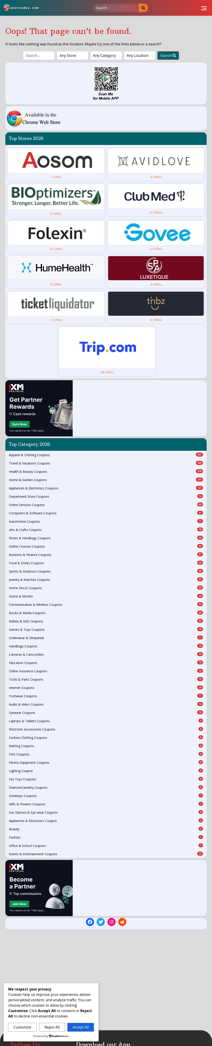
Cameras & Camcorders (106, 654)
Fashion (106, 837)
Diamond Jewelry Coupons (106, 787)
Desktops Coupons (106, 795)
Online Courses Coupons (106, 546)
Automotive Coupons (106, 521)
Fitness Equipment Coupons (106, 762)
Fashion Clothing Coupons (106, 737)
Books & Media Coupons (106, 613)
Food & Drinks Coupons (106, 563)
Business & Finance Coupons (106, 554)
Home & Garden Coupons (106, 479)
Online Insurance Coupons (106, 671)
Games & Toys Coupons (106, 629)
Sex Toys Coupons (106, 779)
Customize (22, 1027)
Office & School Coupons (106, 845)
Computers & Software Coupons (106, 513)
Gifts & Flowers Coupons (106, 804)
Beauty (106, 829)
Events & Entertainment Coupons (106, 854)
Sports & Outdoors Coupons (106, 571)
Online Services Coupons (106, 504)
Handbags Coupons (106, 646)
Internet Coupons (106, 687)
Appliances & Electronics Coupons (106, 488)
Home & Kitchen (106, 596)
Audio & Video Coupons (106, 704)
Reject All (51, 1027)
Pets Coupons (106, 754)
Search (168, 55)
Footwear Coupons (106, 696)
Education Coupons (106, 662)
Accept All (81, 1027)
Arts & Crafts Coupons (106, 529)
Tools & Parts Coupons (106, 679)
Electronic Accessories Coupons (106, 729)
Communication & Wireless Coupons (106, 604)
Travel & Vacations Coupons (106, 463)
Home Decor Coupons (106, 588)
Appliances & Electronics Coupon (106, 820)
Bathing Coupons (106, 746)
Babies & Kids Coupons (106, 621)
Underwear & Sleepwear (106, 637)
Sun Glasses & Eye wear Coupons (106, 812)
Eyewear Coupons (106, 712)
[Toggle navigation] (203, 8)
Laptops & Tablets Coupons (106, 721)
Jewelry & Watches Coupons (106, 579)
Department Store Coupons (106, 496)
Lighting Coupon (106, 770)
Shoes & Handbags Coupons (106, 538)
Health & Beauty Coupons (106, 471)
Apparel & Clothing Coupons (106, 455)
